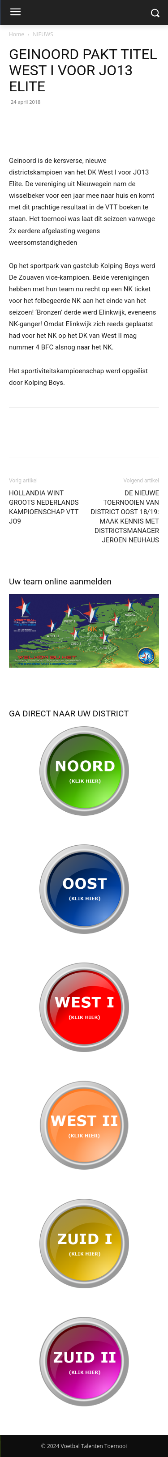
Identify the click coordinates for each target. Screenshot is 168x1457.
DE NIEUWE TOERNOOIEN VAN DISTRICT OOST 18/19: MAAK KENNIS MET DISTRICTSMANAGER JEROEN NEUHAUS (125, 516)
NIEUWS (43, 34)
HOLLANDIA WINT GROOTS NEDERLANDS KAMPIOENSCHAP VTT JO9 (44, 507)
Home (16, 34)
